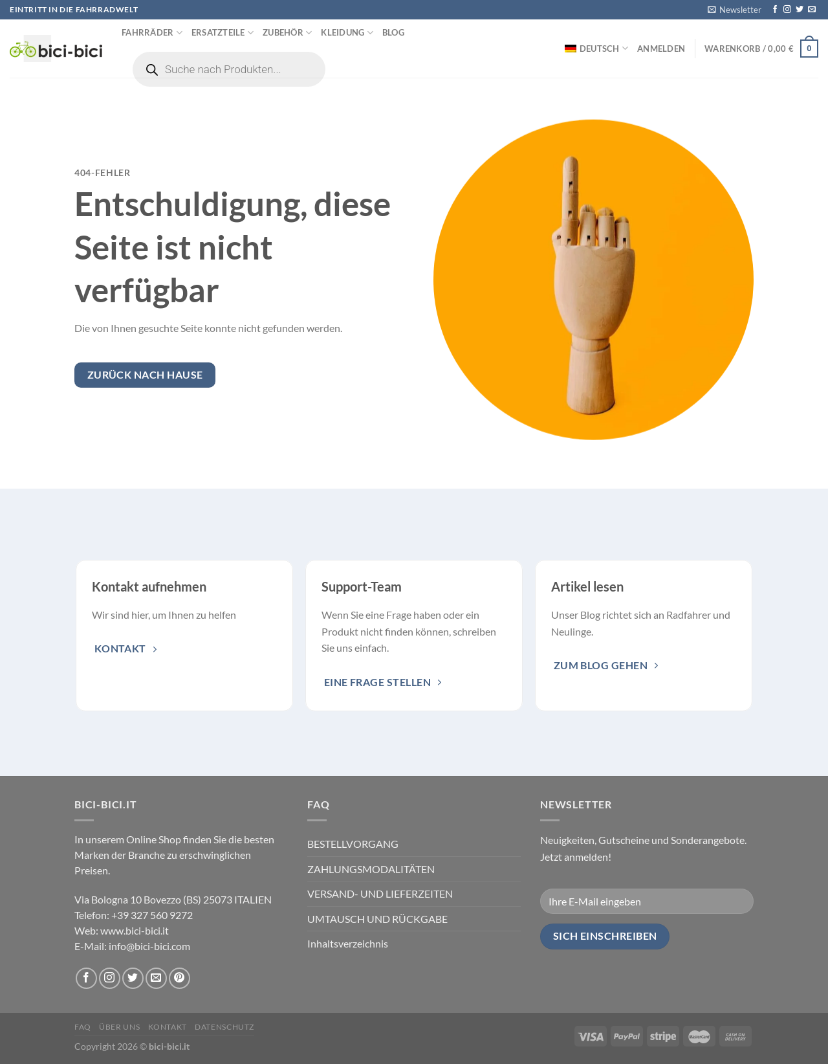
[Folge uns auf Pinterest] (179, 978)
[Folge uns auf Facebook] (775, 9)
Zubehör (287, 33)
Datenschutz (224, 1027)
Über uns (119, 1027)
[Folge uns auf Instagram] (787, 9)
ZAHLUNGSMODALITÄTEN (371, 869)
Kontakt (167, 1027)
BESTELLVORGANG (352, 843)
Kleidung (347, 33)
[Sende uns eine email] (812, 9)
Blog (393, 32)
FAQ (82, 1027)
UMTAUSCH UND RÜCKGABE (377, 919)
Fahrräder (152, 33)
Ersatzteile (222, 33)
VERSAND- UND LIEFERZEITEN (380, 893)
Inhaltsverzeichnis (347, 943)
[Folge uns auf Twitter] (799, 9)
